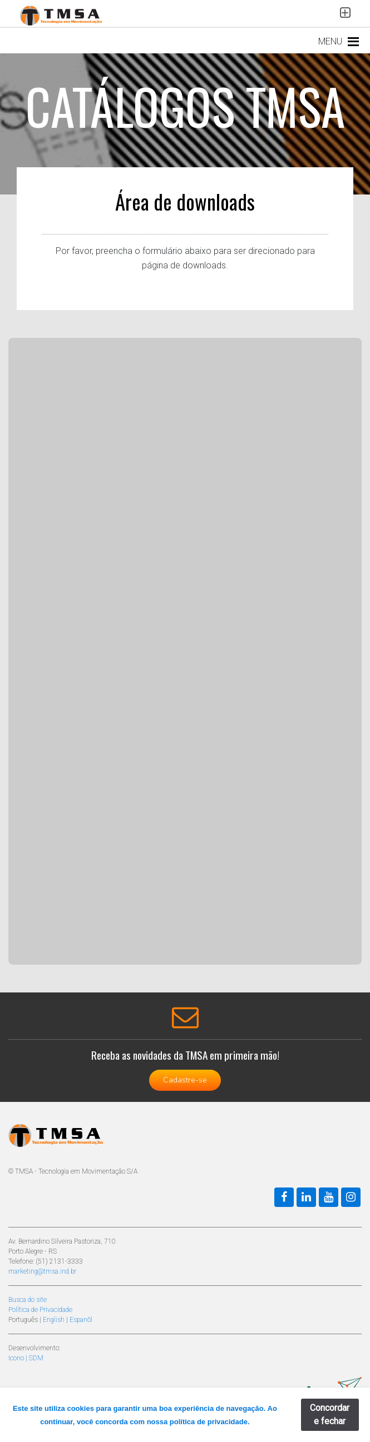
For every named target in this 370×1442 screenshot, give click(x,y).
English (54, 1320)
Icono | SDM (25, 1358)
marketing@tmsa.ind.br (42, 1271)
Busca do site (27, 1300)
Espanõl (81, 1320)
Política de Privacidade (40, 1310)
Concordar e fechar (329, 1414)
